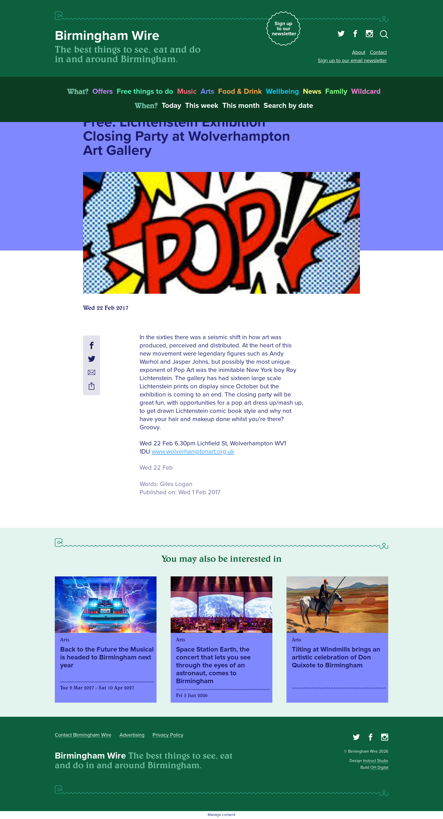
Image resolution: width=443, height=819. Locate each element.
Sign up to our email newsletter (352, 60)
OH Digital (379, 767)
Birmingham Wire (107, 36)
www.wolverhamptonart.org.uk (193, 452)
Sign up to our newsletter (284, 28)
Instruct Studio (375, 760)
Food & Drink (240, 91)
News (312, 91)
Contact (378, 52)
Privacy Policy (168, 735)
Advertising (132, 735)
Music (187, 91)
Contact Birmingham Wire (83, 735)
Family (336, 91)
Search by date (288, 105)
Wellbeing (282, 91)
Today (171, 105)
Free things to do (145, 91)
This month (241, 105)
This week (201, 105)
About (358, 52)
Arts (207, 91)
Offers (102, 91)
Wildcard (366, 91)
